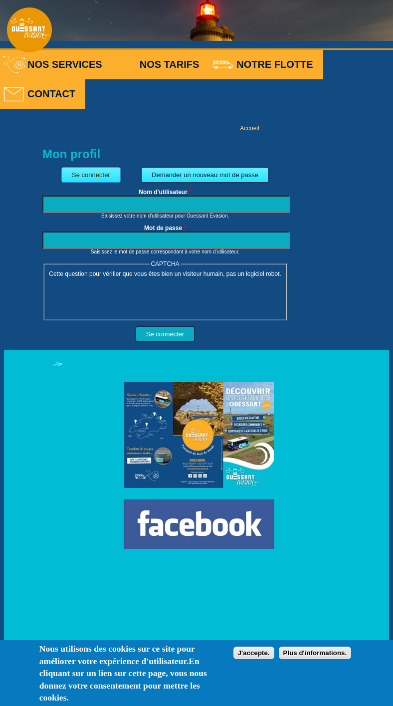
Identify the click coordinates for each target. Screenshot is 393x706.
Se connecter (96, 173)
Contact (51, 93)
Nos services (64, 64)
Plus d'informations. (315, 653)
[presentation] (123, 296)
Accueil (249, 128)
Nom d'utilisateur (165, 192)
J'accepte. (254, 653)
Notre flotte (274, 64)
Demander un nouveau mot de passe (205, 175)
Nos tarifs (169, 64)
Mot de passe (165, 228)
